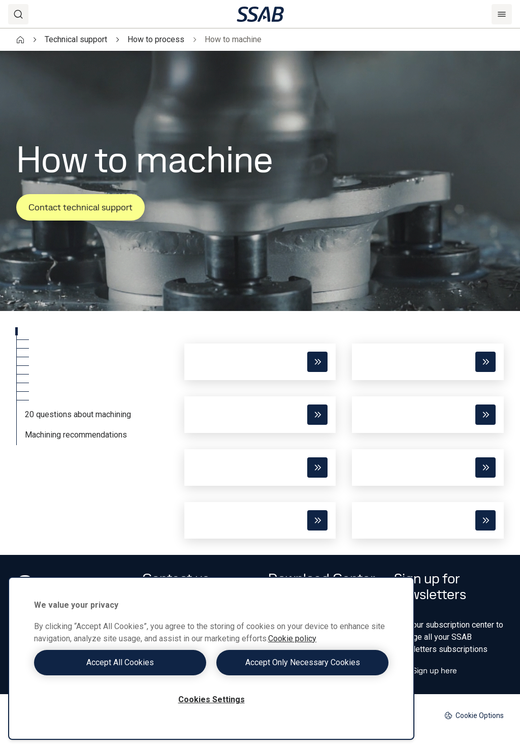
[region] (211, 658)
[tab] (92, 331)
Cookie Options (474, 715)
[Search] (18, 14)
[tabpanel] (344, 433)
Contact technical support (80, 207)
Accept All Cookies (120, 662)
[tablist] (92, 386)
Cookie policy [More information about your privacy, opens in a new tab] (292, 638)
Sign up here (425, 671)
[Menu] (502, 14)
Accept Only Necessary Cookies (302, 662)
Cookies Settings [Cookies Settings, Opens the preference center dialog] (211, 699)
